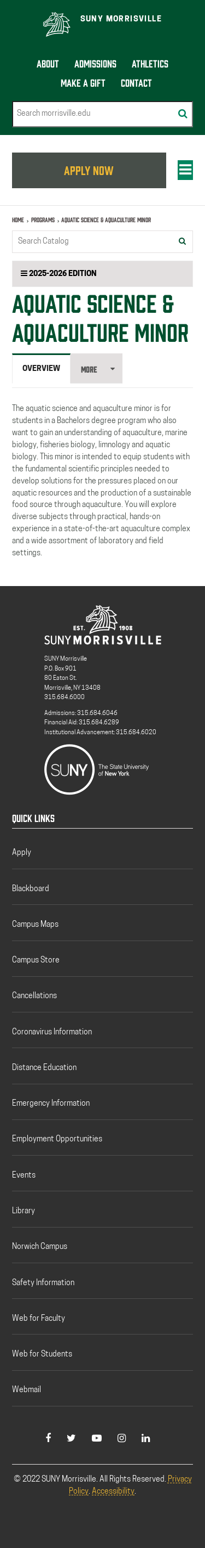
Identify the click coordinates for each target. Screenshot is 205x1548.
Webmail (26, 1390)
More (89, 369)
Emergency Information (51, 1104)
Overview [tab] (41, 369)
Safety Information (43, 1283)
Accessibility (113, 1492)
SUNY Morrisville (121, 19)
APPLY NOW (89, 169)
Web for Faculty (38, 1319)
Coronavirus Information (52, 1032)
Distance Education (44, 1068)
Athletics (150, 63)
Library (23, 1211)
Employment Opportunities (57, 1139)
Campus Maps (35, 925)
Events (24, 1176)
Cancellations (34, 996)
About (48, 63)
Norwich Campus (39, 1247)
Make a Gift (83, 82)
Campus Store (36, 960)
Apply (21, 853)
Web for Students (42, 1354)
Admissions (95, 63)
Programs (43, 219)
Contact (136, 82)
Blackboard (30, 889)
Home (18, 219)
